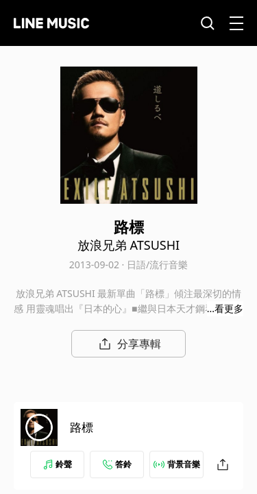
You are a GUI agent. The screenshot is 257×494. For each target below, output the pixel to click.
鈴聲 (57, 464)
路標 (81, 427)
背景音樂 (177, 464)
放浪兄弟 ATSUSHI (128, 245)
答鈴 (117, 464)
